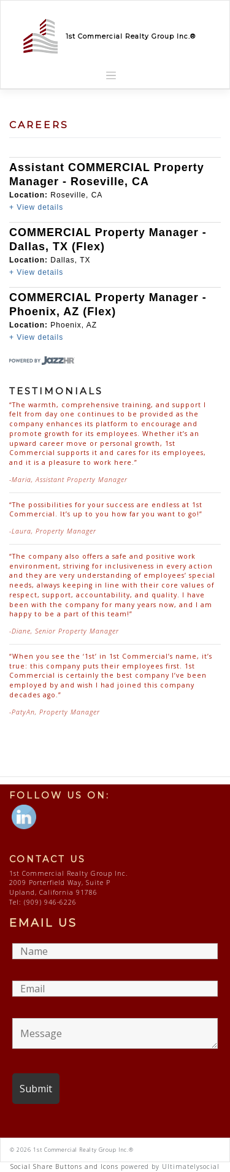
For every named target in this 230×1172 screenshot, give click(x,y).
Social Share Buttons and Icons (64, 1166)
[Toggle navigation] (111, 75)
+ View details (36, 207)
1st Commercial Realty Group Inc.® (131, 36)
